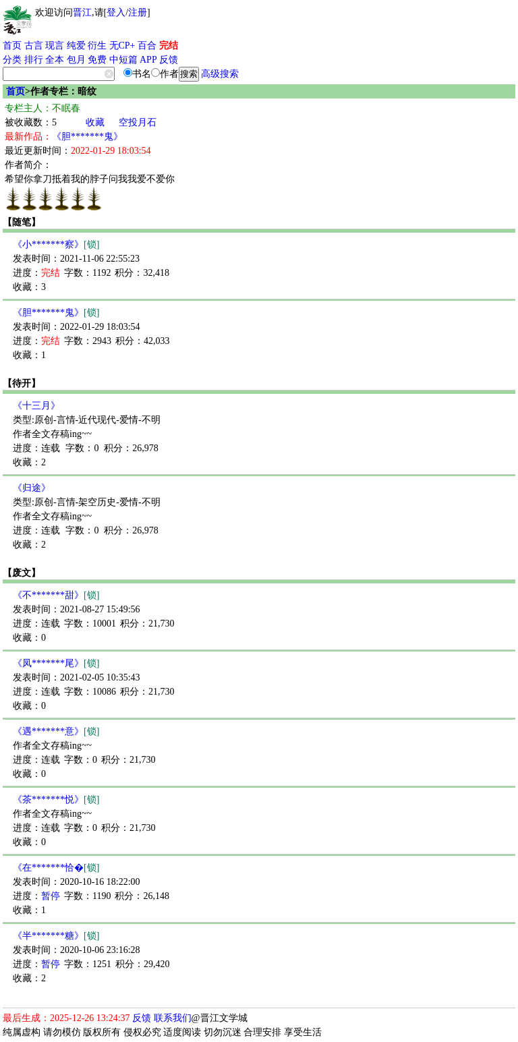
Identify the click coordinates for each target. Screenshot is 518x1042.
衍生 (97, 45)
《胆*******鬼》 (87, 137)
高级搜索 (220, 74)
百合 (147, 45)
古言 (33, 45)
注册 (137, 12)
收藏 (95, 122)
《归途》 (32, 488)
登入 (116, 12)
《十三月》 (36, 406)
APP (148, 60)
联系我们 (173, 1018)
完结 (168, 45)
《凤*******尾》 (56, 663)
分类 (12, 60)
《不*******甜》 (56, 595)
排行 (33, 60)
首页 (12, 45)
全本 (54, 60)
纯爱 (76, 45)
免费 (97, 60)
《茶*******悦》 (56, 799)
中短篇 (123, 60)
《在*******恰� (56, 868)
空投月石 (137, 122)
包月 (76, 60)
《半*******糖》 (56, 936)
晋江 (82, 12)
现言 (54, 45)
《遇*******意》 (56, 731)
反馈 (168, 60)
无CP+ (122, 45)
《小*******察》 (56, 244)
